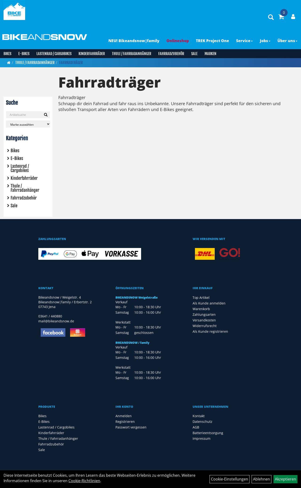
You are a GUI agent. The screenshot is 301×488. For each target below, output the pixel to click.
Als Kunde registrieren (210, 331)
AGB (196, 427)
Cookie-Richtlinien (84, 480)
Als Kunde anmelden (209, 303)
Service (244, 40)
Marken (210, 53)
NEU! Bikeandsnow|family (133, 40)
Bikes (7, 53)
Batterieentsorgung (208, 433)
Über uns (287, 40)
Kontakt (199, 416)
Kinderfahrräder (92, 53)
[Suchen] (46, 115)
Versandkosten (204, 320)
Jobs (265, 40)
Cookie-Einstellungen (229, 479)
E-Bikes (23, 53)
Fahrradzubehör (171, 53)
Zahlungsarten (204, 314)
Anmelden (123, 416)
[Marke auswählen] (28, 124)
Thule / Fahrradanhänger (131, 53)
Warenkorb (201, 309)
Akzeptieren (285, 479)
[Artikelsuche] (271, 17)
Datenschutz (202, 421)
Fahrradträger (71, 62)
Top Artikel (201, 297)
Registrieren (125, 421)
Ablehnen (261, 479)
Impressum (201, 438)
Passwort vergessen (131, 427)
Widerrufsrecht (205, 326)
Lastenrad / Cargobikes (53, 53)
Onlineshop (177, 40)
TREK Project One (212, 40)
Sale (194, 53)
